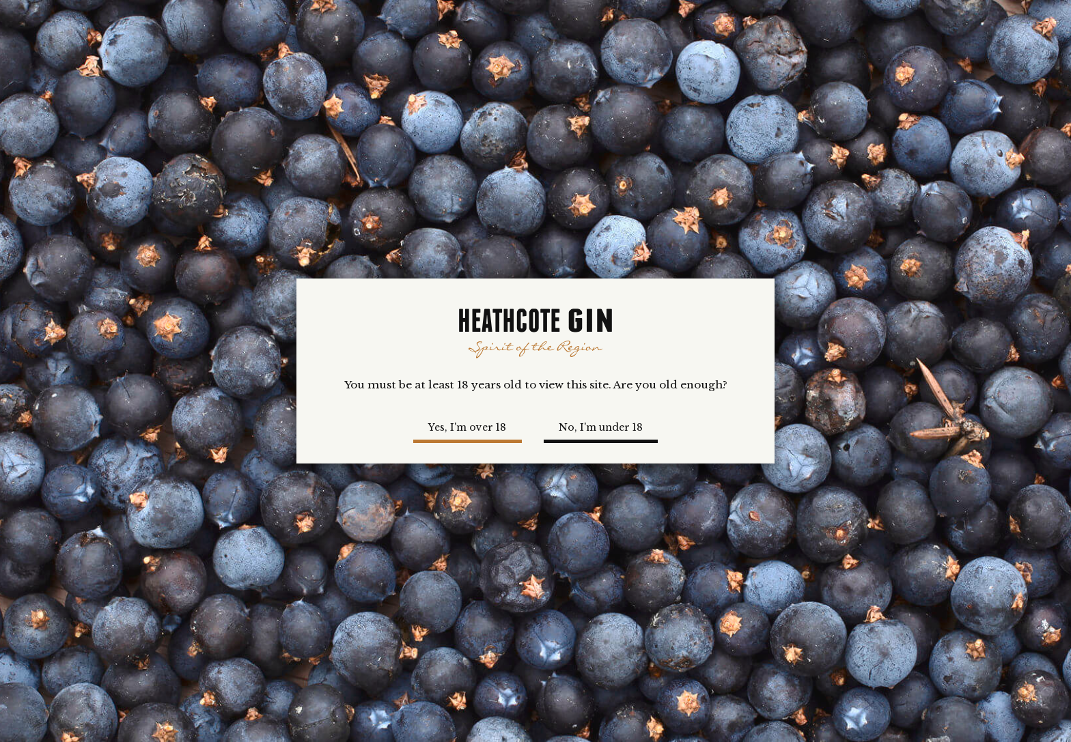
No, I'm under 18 (601, 427)
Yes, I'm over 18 (467, 427)
